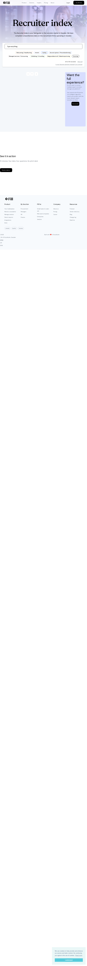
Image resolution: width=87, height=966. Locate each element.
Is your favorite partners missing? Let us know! (69, 64)
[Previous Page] (28, 74)
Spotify (14, 228)
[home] (6, 2)
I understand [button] (69, 960)
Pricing (46, 3)
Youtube (21, 228)
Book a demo (6, 170)
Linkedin (7, 228)
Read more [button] (78, 955)
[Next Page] (36, 74)
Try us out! (75, 104)
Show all (80, 61)
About (52, 3)
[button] (24, 3)
